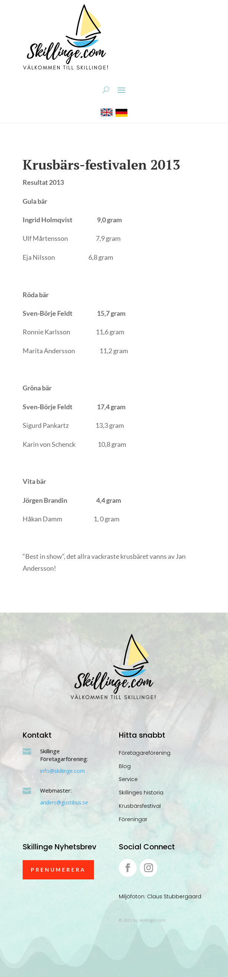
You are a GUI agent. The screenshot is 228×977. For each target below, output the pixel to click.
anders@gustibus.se (64, 802)
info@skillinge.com (62, 770)
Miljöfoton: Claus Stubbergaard (160, 896)
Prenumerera (58, 869)
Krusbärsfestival (140, 806)
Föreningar (133, 819)
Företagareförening (144, 753)
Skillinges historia (141, 792)
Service (128, 779)
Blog (125, 766)
